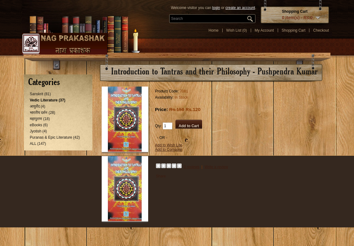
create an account (240, 8)
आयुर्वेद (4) (37, 106)
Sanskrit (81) (40, 94)
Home (214, 30)
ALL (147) (38, 143)
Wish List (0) (236, 30)
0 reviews (192, 167)
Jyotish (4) (38, 131)
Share (161, 176)
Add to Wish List (168, 145)
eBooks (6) (39, 125)
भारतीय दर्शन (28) (42, 112)
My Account (264, 30)
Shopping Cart (294, 30)
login (216, 8)
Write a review (216, 167)
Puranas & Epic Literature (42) (55, 137)
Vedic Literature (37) (47, 100)
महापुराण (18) (40, 119)
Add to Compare (168, 149)
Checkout (321, 30)
